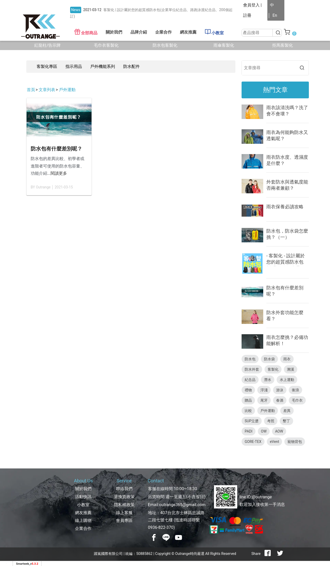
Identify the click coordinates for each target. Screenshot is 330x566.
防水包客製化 (165, 45)
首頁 (31, 89)
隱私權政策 (124, 504)
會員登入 (251, 5)
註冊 (247, 15)
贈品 (248, 400)
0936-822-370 (161, 527)
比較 (248, 411)
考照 (270, 421)
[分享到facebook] (267, 553)
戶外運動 (67, 89)
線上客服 (124, 512)
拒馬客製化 (282, 45)
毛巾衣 (297, 400)
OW (264, 431)
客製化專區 (47, 66)
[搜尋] (277, 32)
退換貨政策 (124, 496)
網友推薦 (188, 32)
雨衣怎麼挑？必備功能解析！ (287, 340)
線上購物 (83, 520)
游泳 (279, 390)
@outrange (262, 497)
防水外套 (252, 369)
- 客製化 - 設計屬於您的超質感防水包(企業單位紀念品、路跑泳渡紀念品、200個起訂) (285, 259)
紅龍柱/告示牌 (47, 45)
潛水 (267, 380)
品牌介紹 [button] (138, 32)
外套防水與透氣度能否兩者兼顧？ (287, 185)
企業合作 (163, 32)
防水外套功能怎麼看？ (284, 315)
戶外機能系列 (102, 66)
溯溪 (290, 369)
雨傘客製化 (223, 45)
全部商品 (85, 31)
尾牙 (264, 400)
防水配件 (131, 66)
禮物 (248, 390)
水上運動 (287, 380)
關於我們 (83, 488)
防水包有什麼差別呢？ (56, 149)
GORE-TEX (253, 442)
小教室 (214, 31)
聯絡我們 (124, 488)
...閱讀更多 (57, 173)
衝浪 (295, 390)
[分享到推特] (280, 553)
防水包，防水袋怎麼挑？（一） (287, 234)
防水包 (250, 359)
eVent (274, 442)
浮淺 (264, 390)
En (275, 15)
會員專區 (124, 520)
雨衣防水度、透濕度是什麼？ (287, 160)
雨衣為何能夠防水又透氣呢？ (287, 135)
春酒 (279, 400)
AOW (279, 431)
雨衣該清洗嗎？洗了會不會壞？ (287, 110)
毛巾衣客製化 (106, 45)
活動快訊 (83, 496)
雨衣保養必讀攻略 (284, 206)
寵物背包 (294, 442)
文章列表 (47, 89)
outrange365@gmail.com (182, 504)
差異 (287, 411)
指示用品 (73, 66)
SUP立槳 (252, 421)
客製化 (273, 369)
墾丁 (286, 421)
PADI (248, 431)
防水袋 (269, 359)
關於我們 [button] (114, 32)
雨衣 (287, 359)
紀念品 (250, 380)
